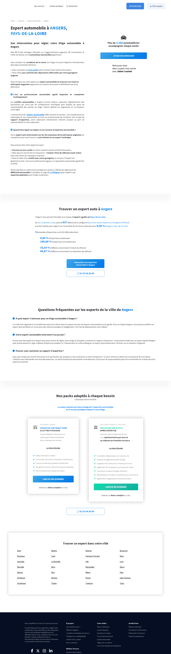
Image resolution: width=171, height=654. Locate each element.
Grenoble (20, 561)
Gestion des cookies (73, 639)
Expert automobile (34, 21)
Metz (53, 567)
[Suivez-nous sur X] (38, 652)
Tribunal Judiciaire (134, 627)
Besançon (124, 551)
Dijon (122, 556)
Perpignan (21, 578)
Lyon (122, 561)
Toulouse (89, 583)
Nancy (122, 567)
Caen (53, 556)
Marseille (20, 567)
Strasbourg (21, 583)
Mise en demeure (103, 627)
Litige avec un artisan (104, 642)
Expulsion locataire (104, 633)
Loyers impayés (102, 630)
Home (13, 21)
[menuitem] (40, 6)
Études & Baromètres (73, 652)
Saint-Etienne (125, 578)
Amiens (54, 551)
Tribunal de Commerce (136, 633)
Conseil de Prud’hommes (137, 630)
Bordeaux (21, 556)
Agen (19, 551)
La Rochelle (55, 561)
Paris (122, 572)
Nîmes (88, 572)
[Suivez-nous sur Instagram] (44, 651)
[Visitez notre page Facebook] (32, 651)
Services (21, 21)
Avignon (89, 551)
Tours (122, 583)
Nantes (20, 572)
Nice (53, 572)
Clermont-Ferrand (93, 556)
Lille (87, 561)
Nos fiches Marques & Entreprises (109, 646)
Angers (46, 21)
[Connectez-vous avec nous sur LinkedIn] (50, 651)
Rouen (88, 578)
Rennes (54, 578)
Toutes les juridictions (136, 636)
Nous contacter (71, 642)
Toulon (54, 583)
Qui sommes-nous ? (73, 627)
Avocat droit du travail (105, 636)
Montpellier (90, 567)
